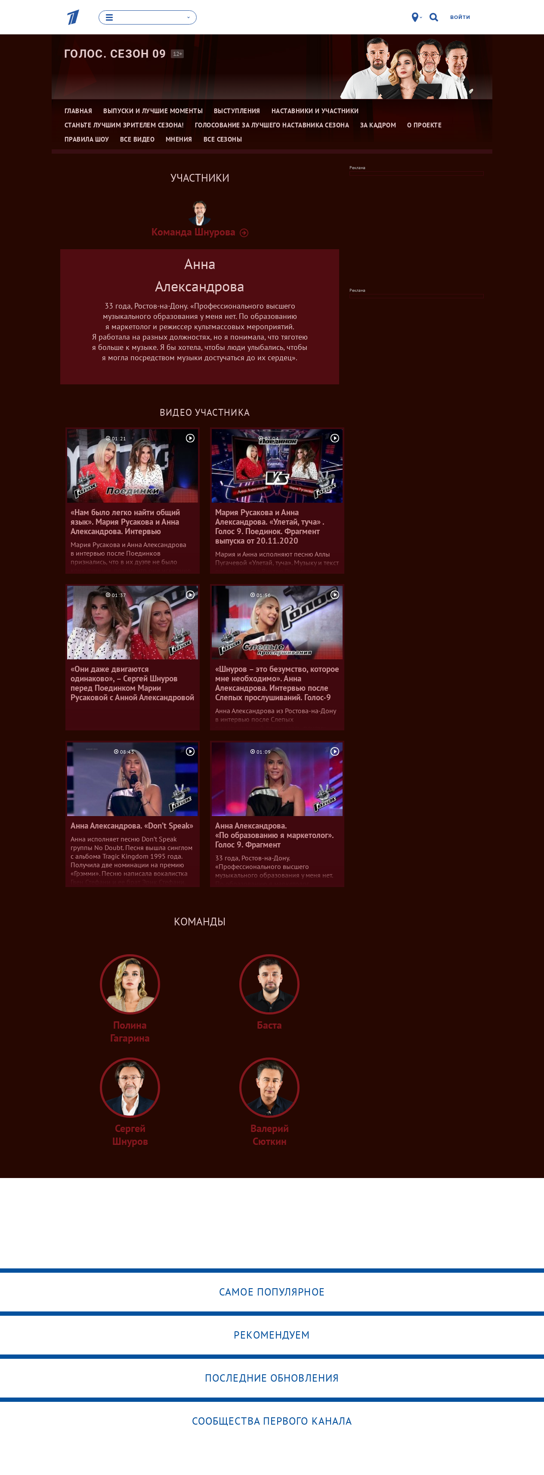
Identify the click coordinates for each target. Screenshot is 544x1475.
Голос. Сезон (115, 53)
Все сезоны (223, 139)
